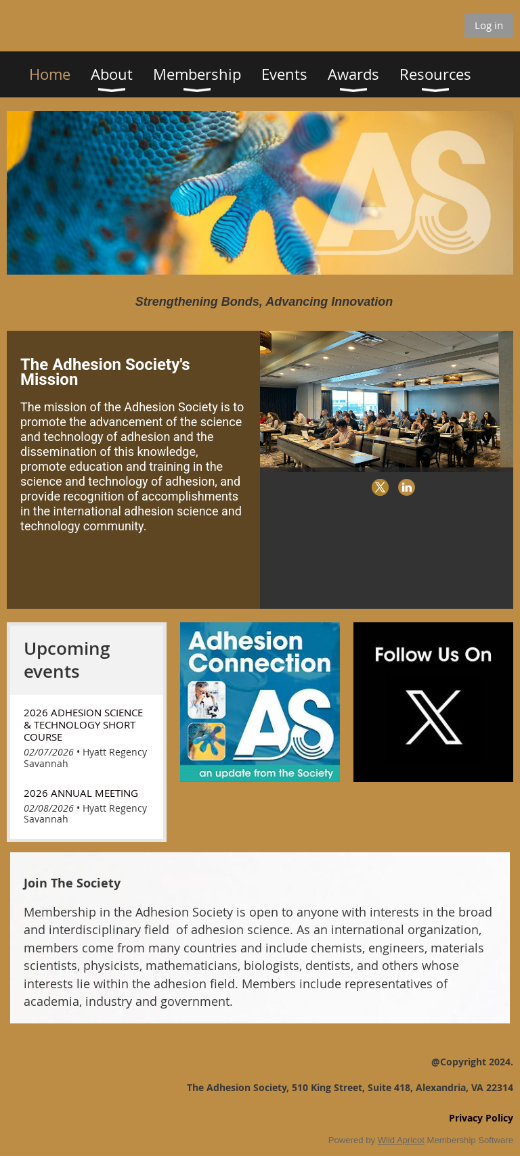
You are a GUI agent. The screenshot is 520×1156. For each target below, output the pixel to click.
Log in (489, 25)
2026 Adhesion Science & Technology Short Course (83, 724)
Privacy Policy (481, 1117)
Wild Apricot (401, 1140)
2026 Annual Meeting (81, 793)
